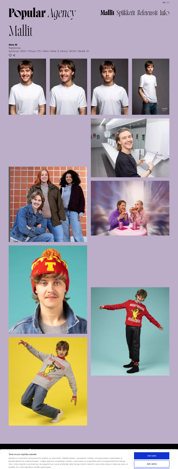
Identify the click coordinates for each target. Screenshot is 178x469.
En (168, 3)
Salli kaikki (151, 437)
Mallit (107, 13)
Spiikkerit (126, 13)
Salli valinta (152, 445)
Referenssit (147, 13)
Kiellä (151, 453)
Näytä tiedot (108, 464)
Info (164, 13)
